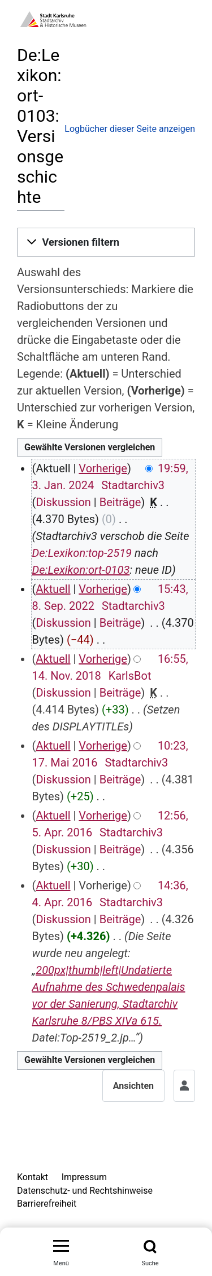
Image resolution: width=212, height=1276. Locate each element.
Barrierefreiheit (46, 1203)
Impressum (84, 1177)
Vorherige (103, 468)
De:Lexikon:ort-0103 (81, 570)
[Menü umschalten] (61, 1246)
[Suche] (150, 1246)
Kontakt (32, 1177)
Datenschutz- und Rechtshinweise (85, 1190)
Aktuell (53, 589)
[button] (106, 242)
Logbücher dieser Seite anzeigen (129, 128)
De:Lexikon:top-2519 (82, 553)
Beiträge (120, 502)
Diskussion (63, 502)
